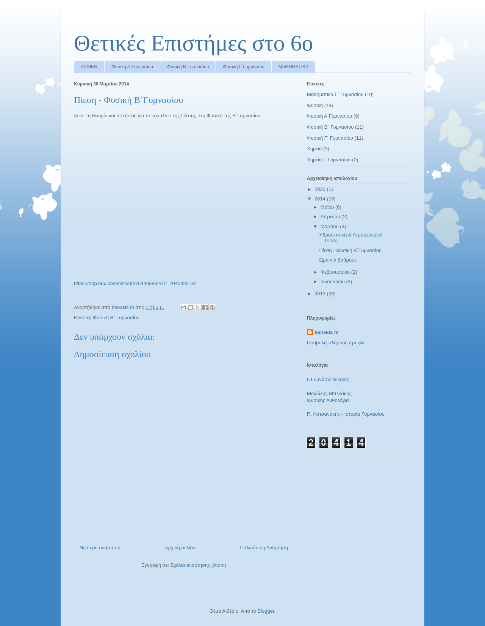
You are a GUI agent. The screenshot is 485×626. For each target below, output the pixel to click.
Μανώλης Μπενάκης (329, 393)
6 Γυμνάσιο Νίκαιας (328, 379)
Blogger (265, 611)
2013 (320, 293)
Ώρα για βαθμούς (338, 260)
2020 (320, 189)
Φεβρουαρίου (336, 272)
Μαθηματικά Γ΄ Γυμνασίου (335, 94)
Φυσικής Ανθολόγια (328, 400)
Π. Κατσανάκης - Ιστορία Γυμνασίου (346, 414)
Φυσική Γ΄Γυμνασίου (243, 66)
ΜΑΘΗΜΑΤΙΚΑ (293, 66)
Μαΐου (328, 207)
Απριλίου (331, 216)
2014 (320, 199)
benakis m (326, 332)
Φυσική (315, 105)
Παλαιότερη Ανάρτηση (264, 547)
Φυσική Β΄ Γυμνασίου (116, 317)
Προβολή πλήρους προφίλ (336, 342)
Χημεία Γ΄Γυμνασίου (329, 159)
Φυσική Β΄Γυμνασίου (188, 66)
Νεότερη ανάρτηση (100, 547)
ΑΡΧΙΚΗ (89, 66)
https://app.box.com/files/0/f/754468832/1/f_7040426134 (135, 283)
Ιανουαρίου (333, 281)
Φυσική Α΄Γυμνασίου (132, 66)
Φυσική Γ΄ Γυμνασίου (330, 138)
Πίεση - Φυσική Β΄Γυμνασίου (350, 250)
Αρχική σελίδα (180, 547)
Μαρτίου (330, 226)
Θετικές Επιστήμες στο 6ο (193, 42)
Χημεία (314, 148)
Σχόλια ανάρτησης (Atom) (198, 565)
